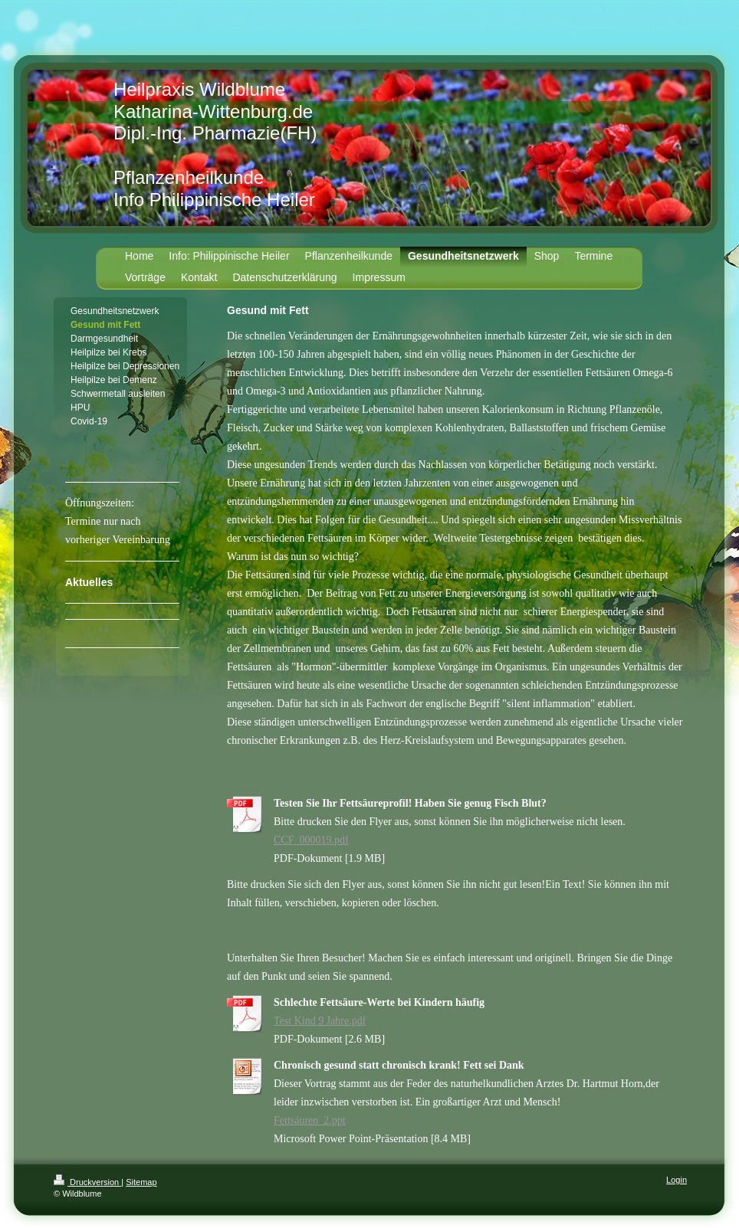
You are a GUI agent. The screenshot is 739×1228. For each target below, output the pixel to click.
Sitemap (141, 1182)
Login (676, 1179)
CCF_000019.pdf (311, 840)
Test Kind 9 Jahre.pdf (320, 1021)
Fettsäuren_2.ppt (310, 1120)
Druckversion (87, 1182)
